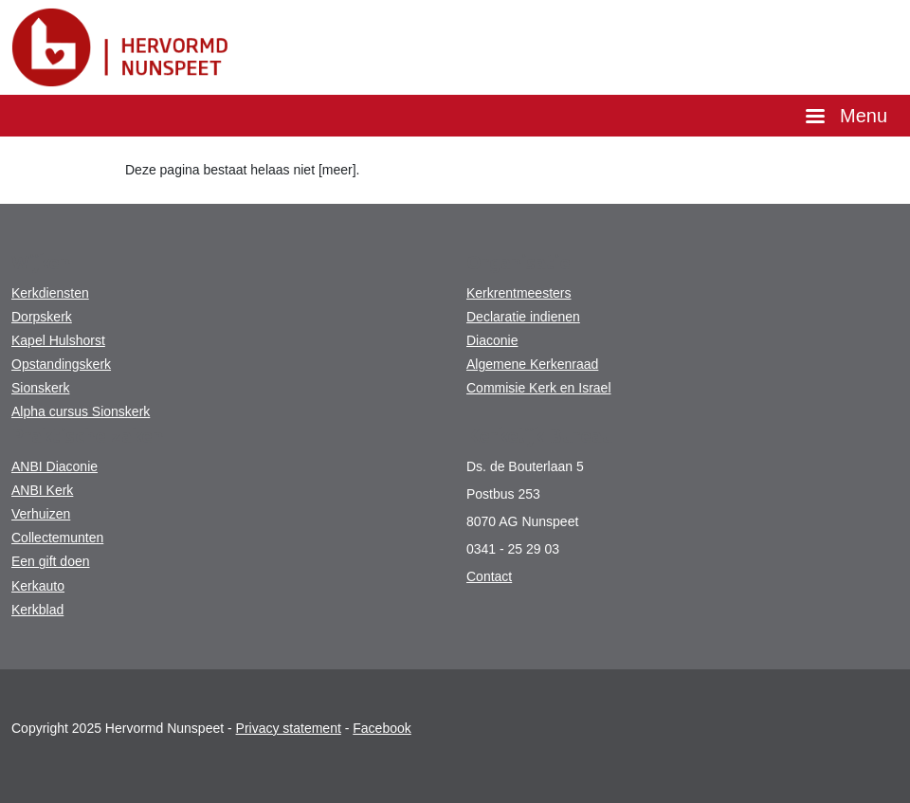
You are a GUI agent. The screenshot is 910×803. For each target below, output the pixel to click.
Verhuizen (40, 513)
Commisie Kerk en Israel (538, 387)
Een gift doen (50, 561)
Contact (489, 576)
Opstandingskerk (61, 364)
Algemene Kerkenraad (532, 364)
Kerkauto (37, 585)
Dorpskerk (41, 316)
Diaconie (492, 340)
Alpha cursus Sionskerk (80, 411)
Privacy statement (288, 728)
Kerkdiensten (50, 293)
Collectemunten (57, 537)
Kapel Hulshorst (58, 340)
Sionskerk (40, 387)
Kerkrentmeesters (518, 293)
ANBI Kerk (42, 490)
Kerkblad (37, 609)
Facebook (381, 728)
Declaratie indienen (523, 316)
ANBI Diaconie (54, 466)
